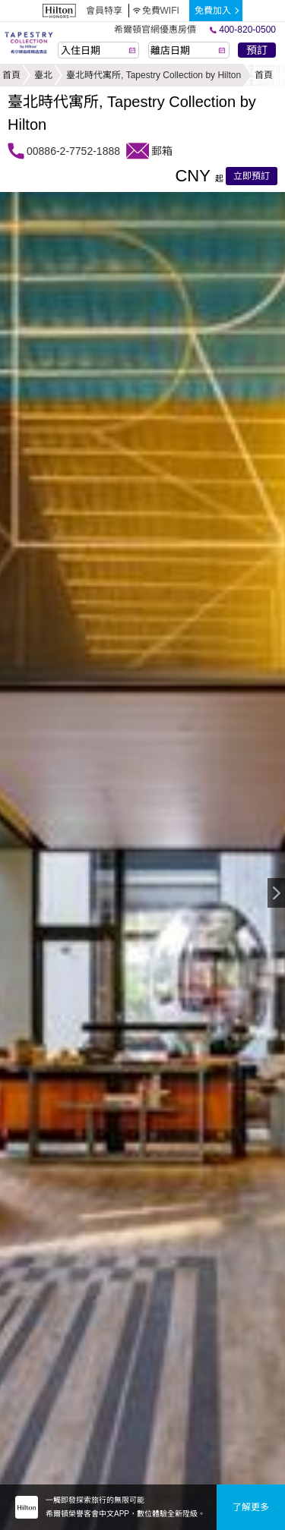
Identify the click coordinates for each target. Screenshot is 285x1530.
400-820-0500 (243, 29)
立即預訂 (251, 176)
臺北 (43, 75)
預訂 (257, 50)
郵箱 (162, 151)
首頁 (11, 75)
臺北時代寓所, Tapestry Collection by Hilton (153, 75)
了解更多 (251, 1507)
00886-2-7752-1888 (73, 151)
